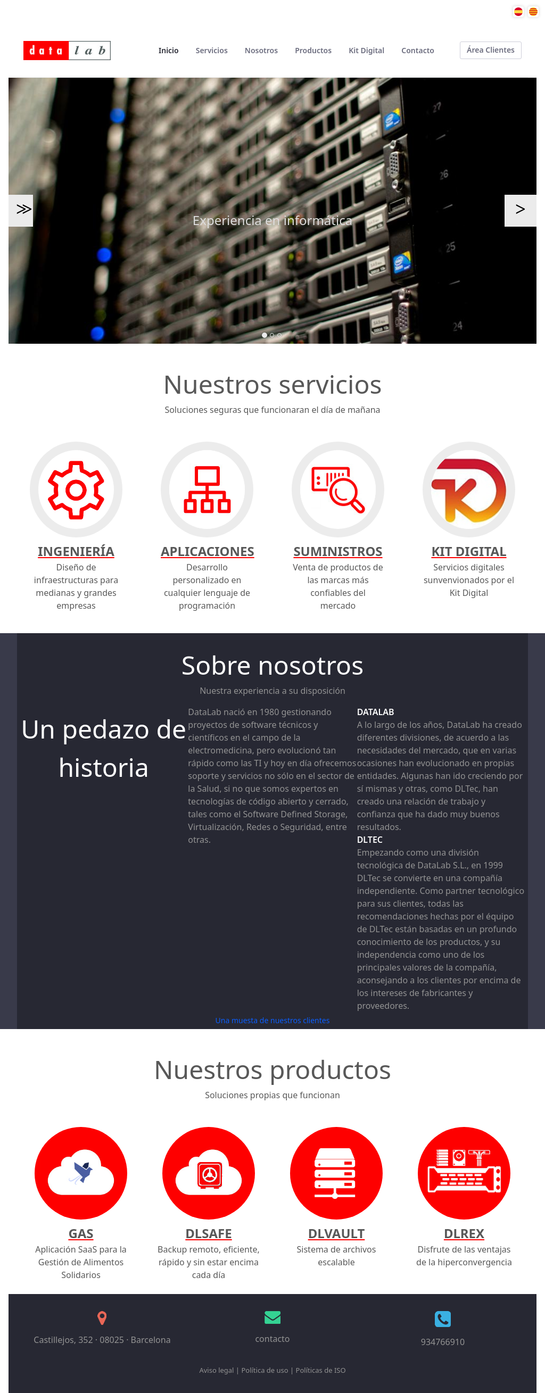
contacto (272, 1339)
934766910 (443, 1342)
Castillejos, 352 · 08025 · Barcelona (102, 1340)
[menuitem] (168, 50)
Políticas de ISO (321, 1370)
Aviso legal (216, 1370)
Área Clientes (491, 50)
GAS (80, 1233)
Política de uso (264, 1370)
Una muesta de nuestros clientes (273, 1020)
